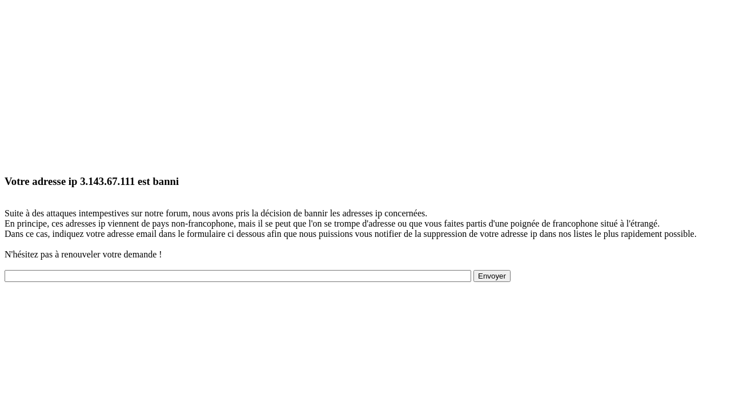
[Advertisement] (347, 84)
